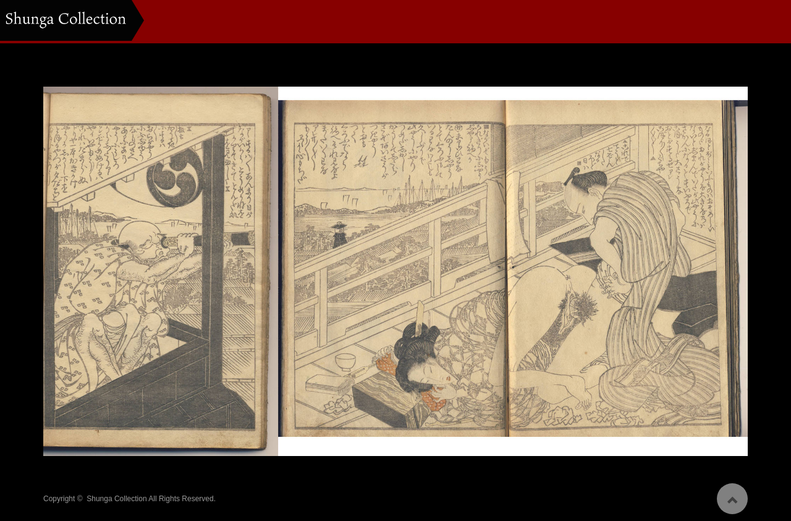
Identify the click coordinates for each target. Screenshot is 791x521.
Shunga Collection (116, 495)
